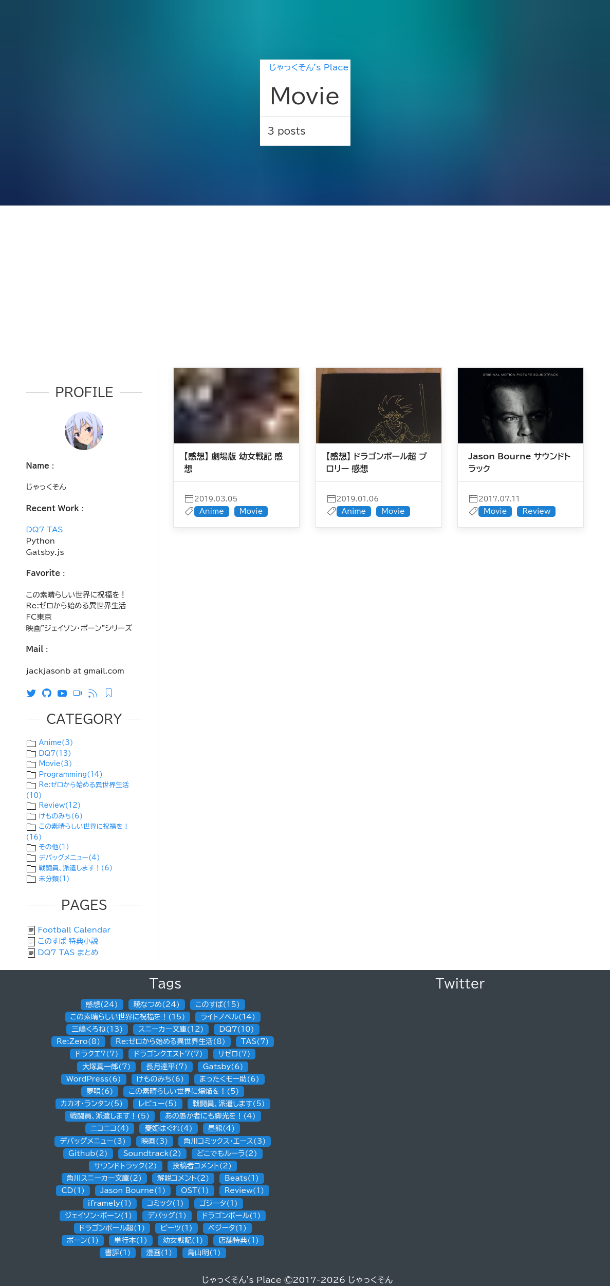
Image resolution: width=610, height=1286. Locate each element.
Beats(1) (242, 1178)
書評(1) (118, 1252)
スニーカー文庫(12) (171, 1029)
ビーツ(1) (176, 1228)
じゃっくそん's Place (308, 67)
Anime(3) (56, 742)
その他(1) (54, 847)
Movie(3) (55, 763)
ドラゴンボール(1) (231, 1215)
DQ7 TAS (44, 529)
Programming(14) (71, 774)
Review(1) (244, 1190)
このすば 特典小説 (68, 941)
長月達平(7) (166, 1066)
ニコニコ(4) (109, 1128)
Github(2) (88, 1153)
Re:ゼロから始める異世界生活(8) (171, 1041)
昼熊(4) (221, 1128)
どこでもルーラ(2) (227, 1153)
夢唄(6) (99, 1091)
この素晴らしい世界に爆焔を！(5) (183, 1091)
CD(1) (73, 1190)
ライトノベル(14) (227, 1016)
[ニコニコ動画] (80, 692)
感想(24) (102, 1004)
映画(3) (154, 1141)
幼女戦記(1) (183, 1240)
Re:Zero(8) (78, 1041)
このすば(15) (217, 1004)
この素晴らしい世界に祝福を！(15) (128, 1016)
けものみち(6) (61, 816)
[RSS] (95, 692)
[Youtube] (64, 692)
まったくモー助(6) (229, 1079)
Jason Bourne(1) (132, 1190)
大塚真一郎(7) (106, 1066)
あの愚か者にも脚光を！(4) (210, 1116)
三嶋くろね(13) (97, 1029)
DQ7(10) (236, 1029)
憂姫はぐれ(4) (168, 1128)
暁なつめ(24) (157, 1004)
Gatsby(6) (223, 1066)
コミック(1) (165, 1203)
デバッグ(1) (167, 1215)
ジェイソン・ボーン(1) (98, 1215)
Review (536, 511)
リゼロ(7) (234, 1053)
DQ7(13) (55, 753)
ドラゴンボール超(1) (112, 1228)
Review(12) (60, 805)
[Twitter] (34, 692)
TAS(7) (255, 1041)
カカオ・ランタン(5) (92, 1103)
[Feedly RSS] (111, 692)
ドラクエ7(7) (96, 1053)
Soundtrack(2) (152, 1153)
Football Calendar (74, 930)
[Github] (49, 692)
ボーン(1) (83, 1240)
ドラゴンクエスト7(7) (168, 1053)
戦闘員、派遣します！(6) (76, 868)
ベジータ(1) (227, 1228)
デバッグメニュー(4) (69, 857)
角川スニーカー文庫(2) (104, 1178)
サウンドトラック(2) (125, 1165)
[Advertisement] (305, 283)
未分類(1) (54, 878)
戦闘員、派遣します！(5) (110, 1116)
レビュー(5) (157, 1103)
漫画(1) (159, 1252)
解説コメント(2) (183, 1178)
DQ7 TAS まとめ (68, 952)
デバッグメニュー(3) (93, 1141)
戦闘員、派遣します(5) (229, 1103)
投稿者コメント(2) (202, 1165)
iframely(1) (110, 1203)
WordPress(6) (93, 1079)
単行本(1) (130, 1240)
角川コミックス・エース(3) (224, 1141)
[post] (236, 410)
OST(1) (195, 1190)
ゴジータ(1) (218, 1203)
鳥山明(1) (204, 1252)
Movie (251, 511)
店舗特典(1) (238, 1240)
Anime (211, 511)
